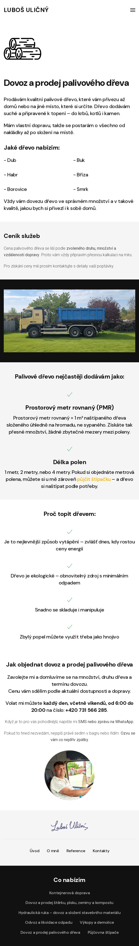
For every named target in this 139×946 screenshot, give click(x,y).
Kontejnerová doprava (69, 892)
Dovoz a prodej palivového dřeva (50, 932)
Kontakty (101, 850)
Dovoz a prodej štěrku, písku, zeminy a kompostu (70, 902)
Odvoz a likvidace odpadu (48, 922)
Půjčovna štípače (103, 932)
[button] (132, 10)
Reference (75, 850)
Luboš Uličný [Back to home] (26, 10)
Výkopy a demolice (97, 922)
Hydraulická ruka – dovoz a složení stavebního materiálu (69, 912)
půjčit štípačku (94, 479)
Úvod (35, 850)
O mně (53, 850)
